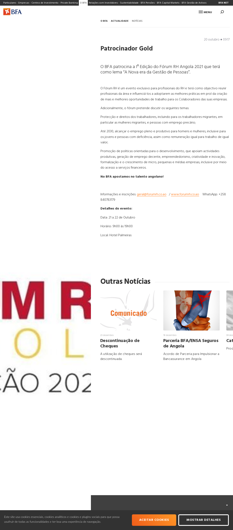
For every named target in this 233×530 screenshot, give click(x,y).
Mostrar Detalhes (203, 520)
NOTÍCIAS (137, 21)
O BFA (104, 21)
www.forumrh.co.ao (185, 194)
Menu (205, 12)
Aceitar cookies (154, 520)
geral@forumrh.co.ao (151, 194)
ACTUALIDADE (120, 21)
